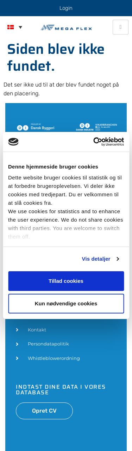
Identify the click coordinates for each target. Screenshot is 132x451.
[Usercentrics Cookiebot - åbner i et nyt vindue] (94, 141)
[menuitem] (15, 27)
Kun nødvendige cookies (66, 303)
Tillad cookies (66, 281)
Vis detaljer (96, 259)
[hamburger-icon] (120, 27)
